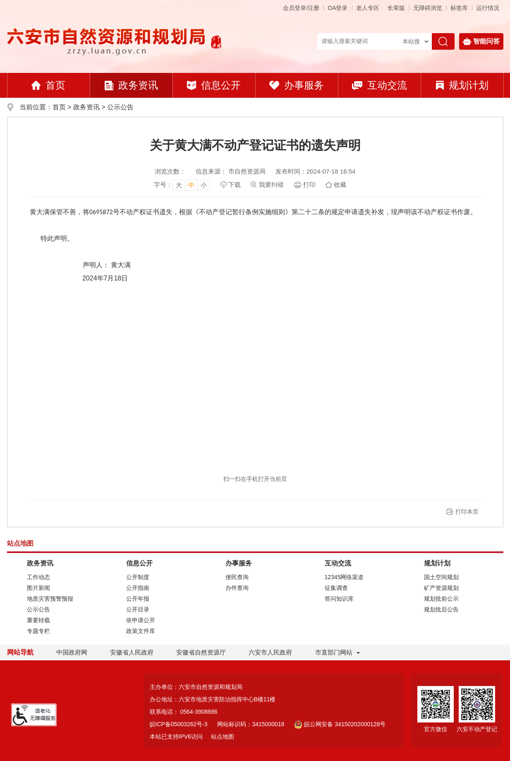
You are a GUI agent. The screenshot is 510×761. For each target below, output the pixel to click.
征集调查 (336, 588)
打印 (309, 184)
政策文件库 (140, 631)
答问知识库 (339, 598)
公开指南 (137, 588)
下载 (234, 184)
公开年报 (137, 598)
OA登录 (337, 8)
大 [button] (179, 184)
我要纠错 (271, 184)
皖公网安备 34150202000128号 (339, 724)
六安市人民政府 (270, 652)
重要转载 (38, 620)
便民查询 (237, 577)
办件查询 (237, 588)
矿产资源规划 (441, 588)
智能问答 (481, 41)
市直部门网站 (337, 652)
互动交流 (379, 85)
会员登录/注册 (301, 8)
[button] (396, 8)
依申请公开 (140, 620)
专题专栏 (38, 631)
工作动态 (38, 577)
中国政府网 (71, 652)
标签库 (459, 8)
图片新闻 (38, 588)
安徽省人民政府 (131, 652)
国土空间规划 (441, 577)
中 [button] (191, 184)
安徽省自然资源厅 (201, 652)
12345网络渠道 (344, 577)
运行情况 (487, 8)
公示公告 (120, 107)
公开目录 (137, 609)
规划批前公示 (441, 598)
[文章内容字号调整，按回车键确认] (182, 184)
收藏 (340, 184)
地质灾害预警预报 (50, 598)
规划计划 (462, 85)
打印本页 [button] (467, 511)
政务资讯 (131, 85)
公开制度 (137, 577)
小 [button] (204, 184)
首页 (48, 85)
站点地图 (222, 736)
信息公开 (214, 85)
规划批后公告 (441, 609)
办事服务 (296, 85)
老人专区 (367, 8)
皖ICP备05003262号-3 (179, 724)
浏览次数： (170, 171)
